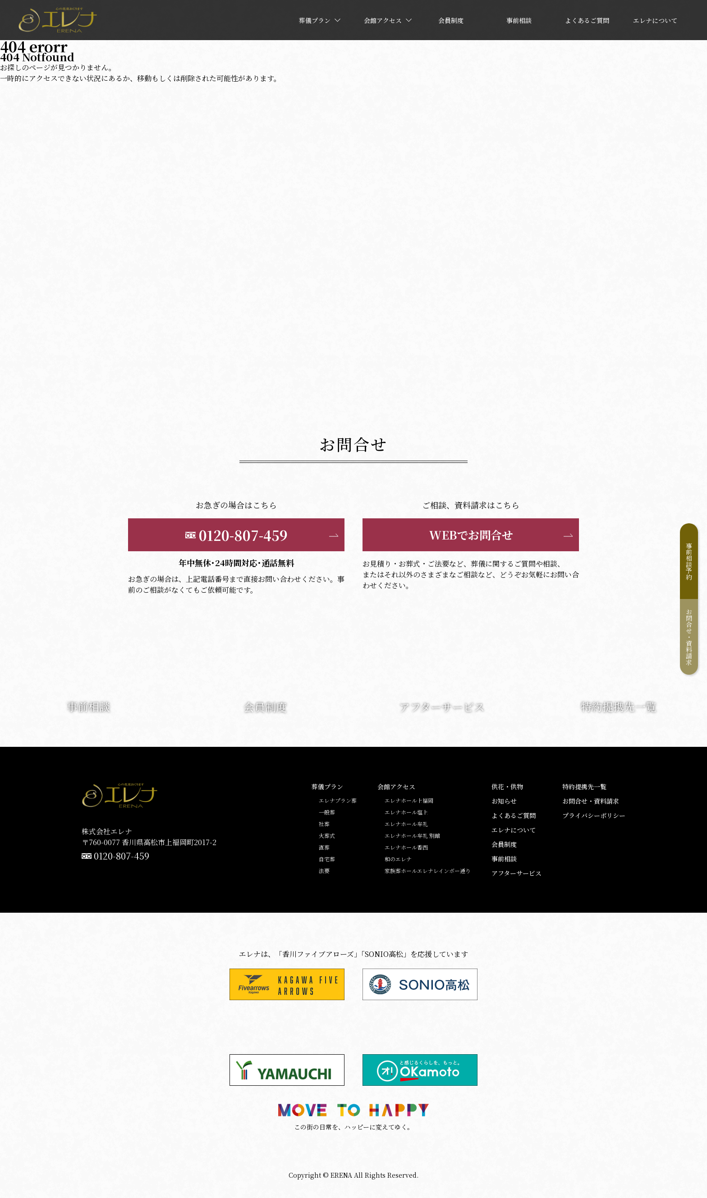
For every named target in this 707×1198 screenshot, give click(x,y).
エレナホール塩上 (406, 812)
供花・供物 (507, 786)
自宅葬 (327, 859)
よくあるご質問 (513, 815)
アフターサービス (516, 873)
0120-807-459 (121, 855)
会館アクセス (396, 786)
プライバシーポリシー (593, 815)
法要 (324, 870)
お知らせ (504, 801)
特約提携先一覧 (584, 786)
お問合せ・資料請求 (688, 636)
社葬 (324, 824)
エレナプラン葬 (338, 800)
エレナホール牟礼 (406, 824)
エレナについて (513, 830)
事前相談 (504, 858)
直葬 (324, 847)
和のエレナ (398, 859)
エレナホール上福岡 (409, 800)
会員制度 (504, 844)
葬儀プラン (327, 786)
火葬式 (327, 835)
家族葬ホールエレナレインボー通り (428, 870)
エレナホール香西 (406, 847)
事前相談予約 (688, 561)
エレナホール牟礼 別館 (412, 835)
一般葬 (327, 812)
